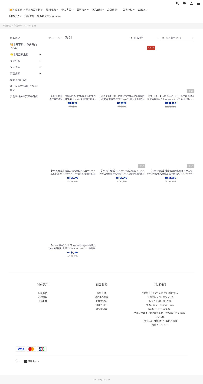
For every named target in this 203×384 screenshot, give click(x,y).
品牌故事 (42, 297)
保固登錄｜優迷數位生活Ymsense (43, 16)
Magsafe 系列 (30, 25)
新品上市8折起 (18, 80)
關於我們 (15, 16)
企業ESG (143, 9)
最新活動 (52, 9)
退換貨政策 (101, 301)
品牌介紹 (129, 9)
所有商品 (15, 38)
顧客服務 (101, 293)
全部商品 (7, 25)
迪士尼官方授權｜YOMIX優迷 (23, 88)
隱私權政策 (101, 309)
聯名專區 (67, 9)
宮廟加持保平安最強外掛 (24, 96)
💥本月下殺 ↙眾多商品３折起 (26, 9)
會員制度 (42, 301)
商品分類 (98, 9)
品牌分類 (113, 9)
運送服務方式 (101, 297)
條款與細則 (101, 305)
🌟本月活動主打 (19, 55)
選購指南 (83, 9)
